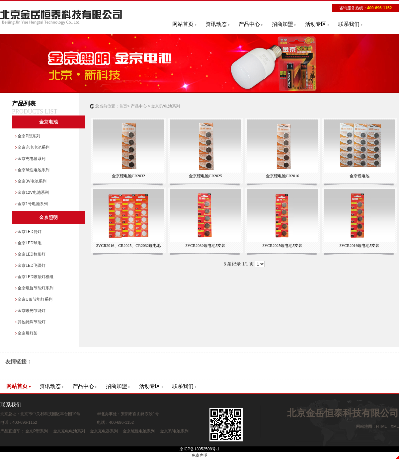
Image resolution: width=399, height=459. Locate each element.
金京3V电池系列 (30, 181)
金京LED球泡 (28, 243)
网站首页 (183, 24)
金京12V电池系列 (32, 192)
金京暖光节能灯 (30, 310)
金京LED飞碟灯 (30, 265)
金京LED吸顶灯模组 (34, 276)
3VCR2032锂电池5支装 (205, 218)
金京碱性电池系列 (32, 170)
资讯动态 (216, 24)
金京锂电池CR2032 (128, 148)
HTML (381, 426)
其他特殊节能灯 (30, 322)
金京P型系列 (27, 136)
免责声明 (199, 455)
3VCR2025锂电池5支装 (282, 218)
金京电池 (48, 121)
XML (395, 426)
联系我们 (348, 24)
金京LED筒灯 (28, 231)
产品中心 (249, 24)
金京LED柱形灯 (30, 254)
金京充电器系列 (30, 158)
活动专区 (315, 24)
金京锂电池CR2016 (282, 148)
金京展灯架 (26, 333)
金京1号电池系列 (31, 203)
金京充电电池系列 (32, 147)
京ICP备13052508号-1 (199, 449)
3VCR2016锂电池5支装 (359, 218)
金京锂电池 (359, 148)
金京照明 (48, 217)
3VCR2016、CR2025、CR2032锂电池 (128, 218)
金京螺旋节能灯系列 (34, 288)
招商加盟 (282, 24)
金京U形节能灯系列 (33, 299)
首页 (123, 106)
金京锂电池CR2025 (205, 148)
